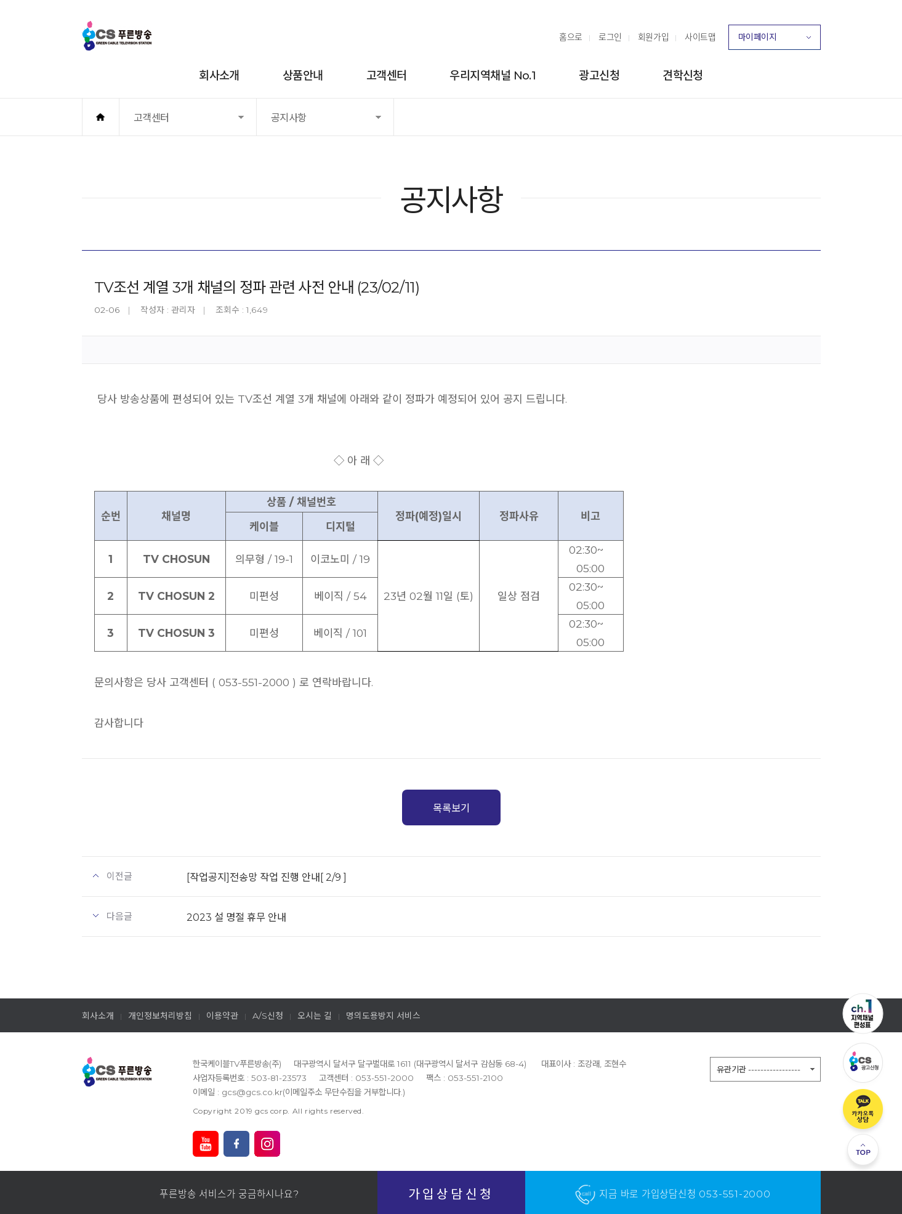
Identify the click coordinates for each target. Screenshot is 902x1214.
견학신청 (682, 75)
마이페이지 (774, 40)
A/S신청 (267, 1016)
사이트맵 (700, 37)
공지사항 (300, 123)
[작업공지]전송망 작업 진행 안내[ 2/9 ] (267, 877)
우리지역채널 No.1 (492, 75)
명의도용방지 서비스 (383, 1016)
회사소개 (219, 75)
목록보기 (451, 808)
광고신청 (599, 75)
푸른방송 (117, 36)
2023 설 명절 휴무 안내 (236, 917)
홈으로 (570, 37)
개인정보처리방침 (160, 1016)
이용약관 (222, 1016)
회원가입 (653, 37)
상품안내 (303, 75)
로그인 (610, 37)
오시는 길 (314, 1016)
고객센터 (386, 75)
